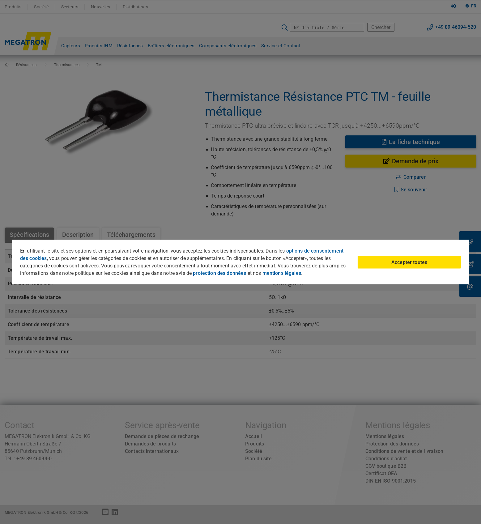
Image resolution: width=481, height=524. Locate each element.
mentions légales (281, 273)
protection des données (219, 273)
